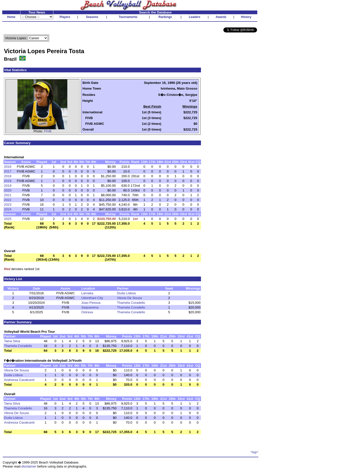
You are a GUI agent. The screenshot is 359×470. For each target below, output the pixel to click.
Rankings (165, 17)
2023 (7, 204)
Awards (221, 17)
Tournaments (128, 17)
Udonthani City (92, 298)
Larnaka (87, 293)
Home (11, 17)
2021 (7, 195)
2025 (7, 219)
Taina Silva (12, 341)
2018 (7, 176)
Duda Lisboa (126, 293)
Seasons (92, 17)
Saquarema (89, 307)
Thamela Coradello (131, 303)
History (246, 17)
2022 (7, 200)
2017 (7, 171)
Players (65, 17)
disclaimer (28, 466)
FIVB (48, 131)
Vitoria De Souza (129, 298)
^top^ (254, 452)
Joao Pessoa (90, 303)
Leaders (194, 17)
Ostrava (87, 312)
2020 (7, 190)
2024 (7, 209)
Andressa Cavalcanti (19, 380)
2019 (7, 181)
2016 (7, 166)
